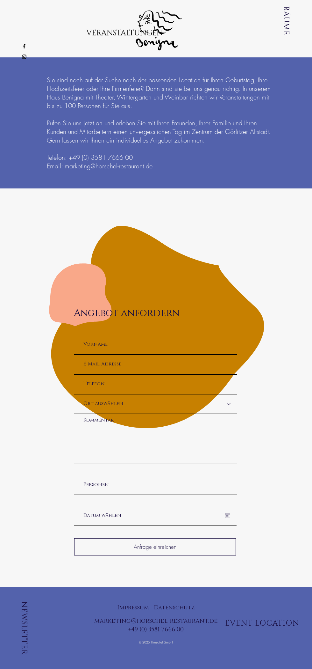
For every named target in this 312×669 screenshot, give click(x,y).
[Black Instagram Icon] (24, 57)
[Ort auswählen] (155, 403)
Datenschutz (174, 608)
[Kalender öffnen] (227, 515)
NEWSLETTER (24, 628)
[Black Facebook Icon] (24, 46)
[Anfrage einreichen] (155, 546)
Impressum (133, 608)
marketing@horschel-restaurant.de (108, 166)
